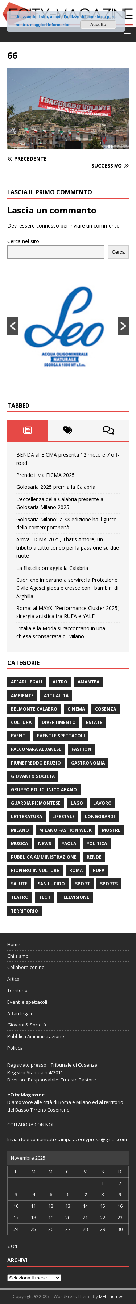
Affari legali (26, 682)
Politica (96, 844)
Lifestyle (63, 816)
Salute (19, 884)
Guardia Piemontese (36, 803)
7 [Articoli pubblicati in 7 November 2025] (85, 1194)
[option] (68, 326)
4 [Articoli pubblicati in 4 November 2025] (33, 1194)
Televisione (75, 897)
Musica (19, 844)
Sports (109, 884)
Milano (20, 830)
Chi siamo (18, 956)
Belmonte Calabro (34, 709)
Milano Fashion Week (65, 830)
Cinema (76, 709)
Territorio (24, 911)
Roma (76, 870)
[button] (126, 34)
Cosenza (105, 709)
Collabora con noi (26, 967)
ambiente (22, 696)
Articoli (14, 978)
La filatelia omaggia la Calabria (52, 567)
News (44, 844)
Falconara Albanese (36, 749)
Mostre (111, 830)
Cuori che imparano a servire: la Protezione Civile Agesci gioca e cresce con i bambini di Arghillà (67, 588)
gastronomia (88, 763)
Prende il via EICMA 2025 (45, 474)
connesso (47, 225)
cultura (21, 722)
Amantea (88, 682)
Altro (60, 682)
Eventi (19, 736)
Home (13, 944)
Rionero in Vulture (35, 870)
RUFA (98, 870)
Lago (77, 803)
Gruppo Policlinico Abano (44, 790)
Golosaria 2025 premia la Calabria (55, 486)
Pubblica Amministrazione (44, 857)
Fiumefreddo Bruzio (36, 763)
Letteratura (26, 816)
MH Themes (111, 1297)
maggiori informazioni (51, 24)
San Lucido (51, 884)
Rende (94, 857)
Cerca (118, 252)
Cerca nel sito (23, 241)
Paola (68, 844)
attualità (56, 696)
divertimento (59, 722)
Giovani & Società (33, 776)
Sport (82, 884)
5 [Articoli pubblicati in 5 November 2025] (50, 1194)
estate (94, 722)
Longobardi (100, 816)
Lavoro (102, 803)
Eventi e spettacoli (61, 736)
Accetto (98, 24)
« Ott (12, 1246)
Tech (44, 897)
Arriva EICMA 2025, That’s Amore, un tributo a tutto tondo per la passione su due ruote (67, 547)
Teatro (20, 897)
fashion (81, 749)
